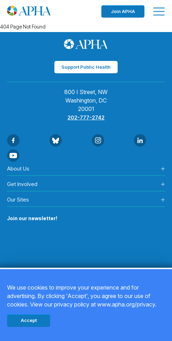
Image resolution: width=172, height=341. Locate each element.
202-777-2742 (86, 117)
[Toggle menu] (159, 11)
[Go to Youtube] (13, 155)
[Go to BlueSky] (55, 140)
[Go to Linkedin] (140, 140)
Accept (29, 320)
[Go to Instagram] (98, 140)
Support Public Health (86, 67)
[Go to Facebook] (13, 140)
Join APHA (123, 11)
